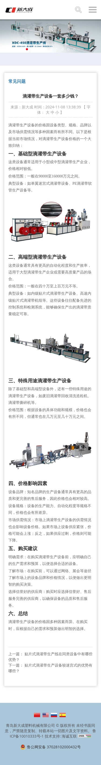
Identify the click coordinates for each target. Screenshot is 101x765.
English (46, 715)
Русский (54, 715)
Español (63, 715)
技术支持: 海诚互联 (61, 736)
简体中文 (37, 715)
